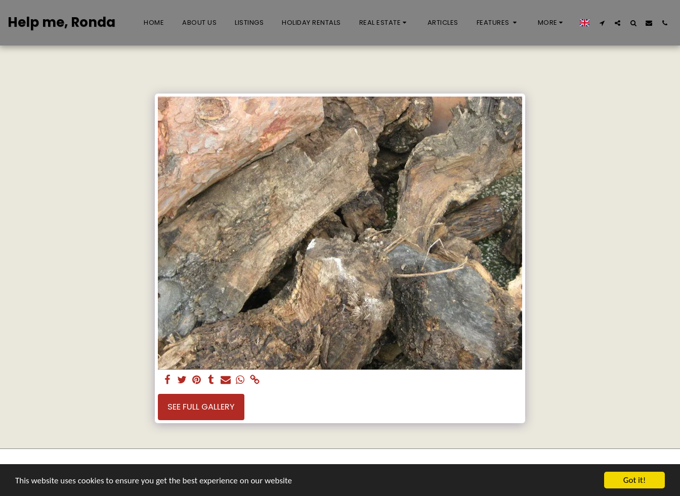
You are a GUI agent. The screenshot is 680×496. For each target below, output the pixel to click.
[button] (384, 23)
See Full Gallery (201, 407)
